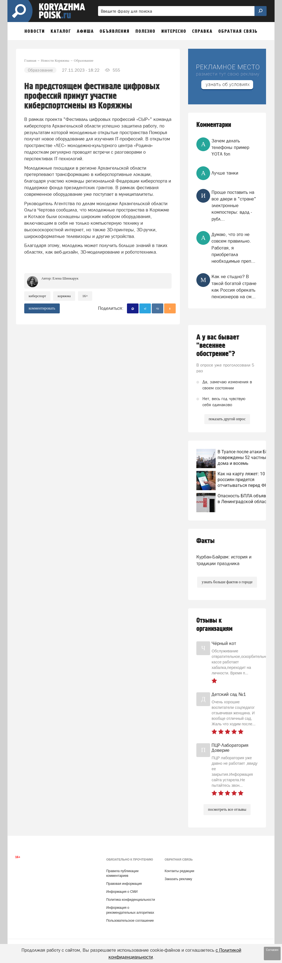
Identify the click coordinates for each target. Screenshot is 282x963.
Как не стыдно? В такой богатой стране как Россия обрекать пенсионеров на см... (234, 286)
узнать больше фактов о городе (227, 582)
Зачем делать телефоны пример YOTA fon (230, 147)
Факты (205, 541)
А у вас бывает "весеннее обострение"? (217, 345)
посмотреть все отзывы (227, 809)
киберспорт (37, 296)
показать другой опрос (227, 419)
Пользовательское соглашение (130, 921)
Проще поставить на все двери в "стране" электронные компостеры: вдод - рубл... (234, 205)
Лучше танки (225, 173)
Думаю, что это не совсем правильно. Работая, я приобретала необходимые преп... (233, 248)
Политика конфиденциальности (130, 900)
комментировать (42, 308)
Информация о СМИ (122, 892)
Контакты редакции (179, 871)
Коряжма (64, 296)
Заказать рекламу (178, 879)
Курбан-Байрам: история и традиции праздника (223, 560)
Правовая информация (124, 884)
